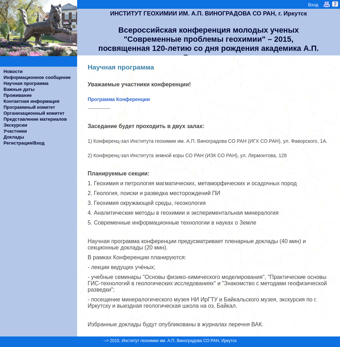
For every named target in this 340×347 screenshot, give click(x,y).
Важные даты (19, 89)
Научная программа (26, 83)
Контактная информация (31, 101)
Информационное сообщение (37, 77)
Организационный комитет (34, 113)
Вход (313, 4)
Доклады (14, 137)
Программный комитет (29, 107)
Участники (15, 131)
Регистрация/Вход (24, 143)
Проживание (18, 95)
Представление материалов (35, 119)
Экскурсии (15, 125)
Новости (13, 71)
